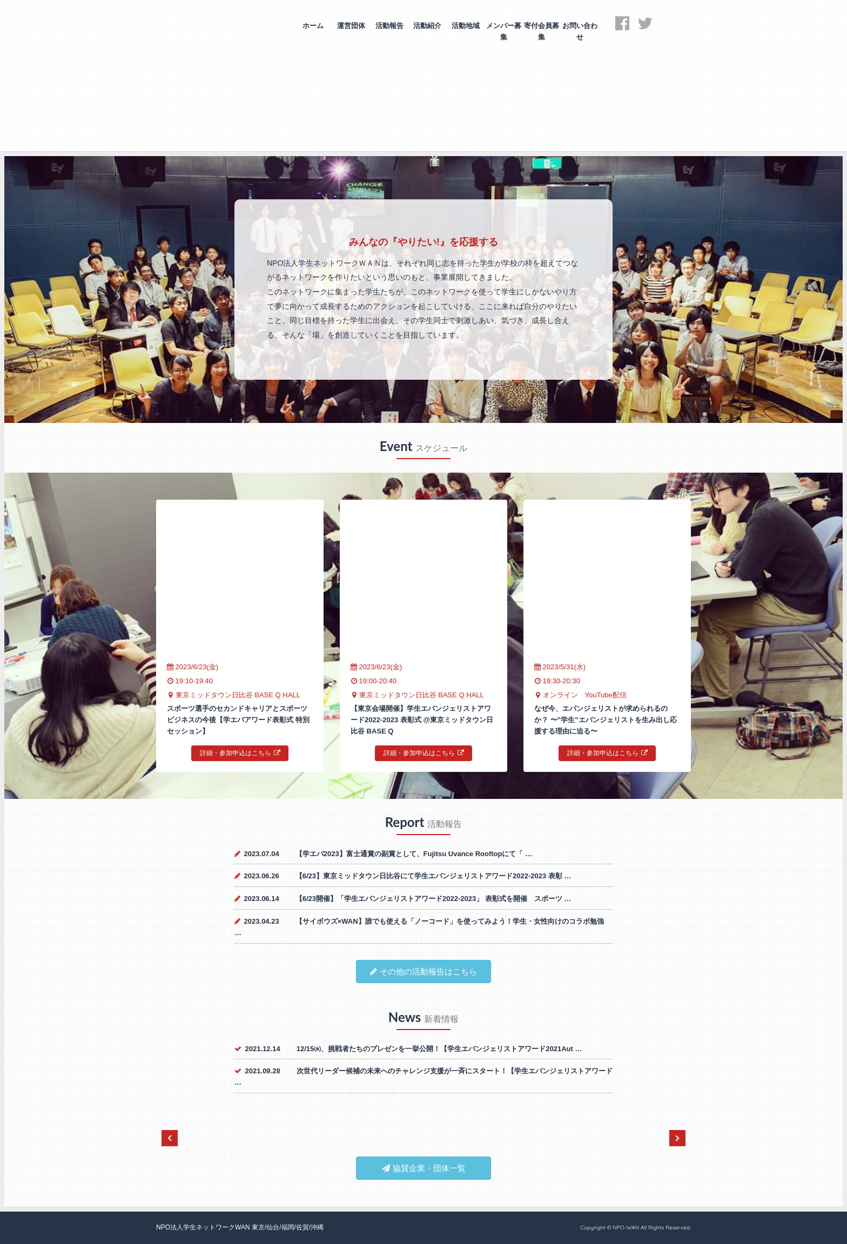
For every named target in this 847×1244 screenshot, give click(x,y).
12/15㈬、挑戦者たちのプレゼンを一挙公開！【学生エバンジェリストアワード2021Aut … (439, 1049)
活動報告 (389, 26)
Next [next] (677, 1138)
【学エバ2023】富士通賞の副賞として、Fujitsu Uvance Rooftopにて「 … (413, 854)
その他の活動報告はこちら (423, 971)
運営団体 (351, 26)
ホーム (313, 26)
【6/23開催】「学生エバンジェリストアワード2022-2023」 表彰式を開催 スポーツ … (433, 899)
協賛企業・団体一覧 (424, 1168)
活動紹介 (427, 26)
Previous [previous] (170, 1138)
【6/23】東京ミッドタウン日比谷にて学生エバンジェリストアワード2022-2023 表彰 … (433, 876)
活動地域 (466, 26)
